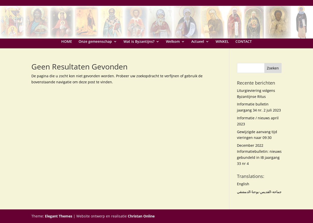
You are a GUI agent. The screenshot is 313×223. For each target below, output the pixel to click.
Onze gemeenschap (95, 42)
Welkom (173, 42)
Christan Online (141, 216)
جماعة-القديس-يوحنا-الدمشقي (259, 191)
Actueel (197, 42)
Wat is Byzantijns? (138, 42)
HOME (66, 42)
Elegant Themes (58, 216)
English (243, 183)
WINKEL (222, 42)
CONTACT (243, 42)
